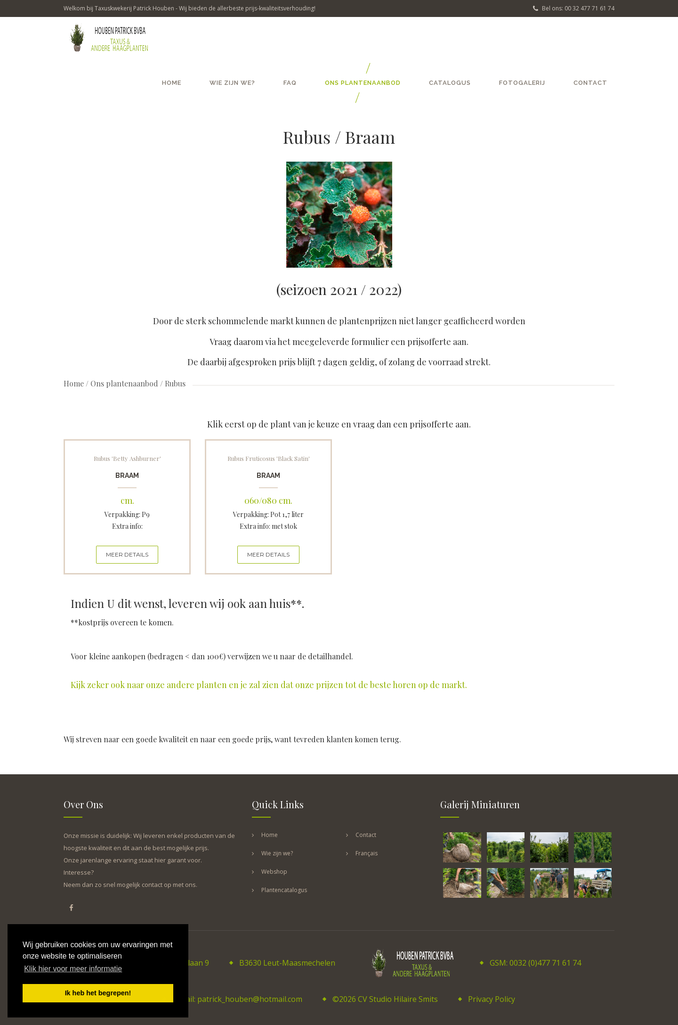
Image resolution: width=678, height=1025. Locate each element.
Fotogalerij (522, 82)
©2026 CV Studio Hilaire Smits (385, 999)
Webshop (274, 872)
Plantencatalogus (284, 890)
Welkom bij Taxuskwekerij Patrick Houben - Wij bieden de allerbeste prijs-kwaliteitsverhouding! (189, 8)
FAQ (290, 82)
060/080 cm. (268, 500)
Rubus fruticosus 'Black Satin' (268, 458)
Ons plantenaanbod (363, 82)
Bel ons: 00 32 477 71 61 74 (573, 8)
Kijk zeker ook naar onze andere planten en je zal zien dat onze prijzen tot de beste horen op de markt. (269, 684)
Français (366, 853)
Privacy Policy (491, 999)
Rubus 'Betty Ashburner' (127, 458)
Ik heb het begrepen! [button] (98, 993)
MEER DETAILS (127, 554)
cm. (127, 500)
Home (171, 82)
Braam (127, 475)
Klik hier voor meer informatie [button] (73, 969)
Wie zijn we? (232, 82)
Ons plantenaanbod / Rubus (138, 383)
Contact (590, 82)
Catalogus (450, 82)
